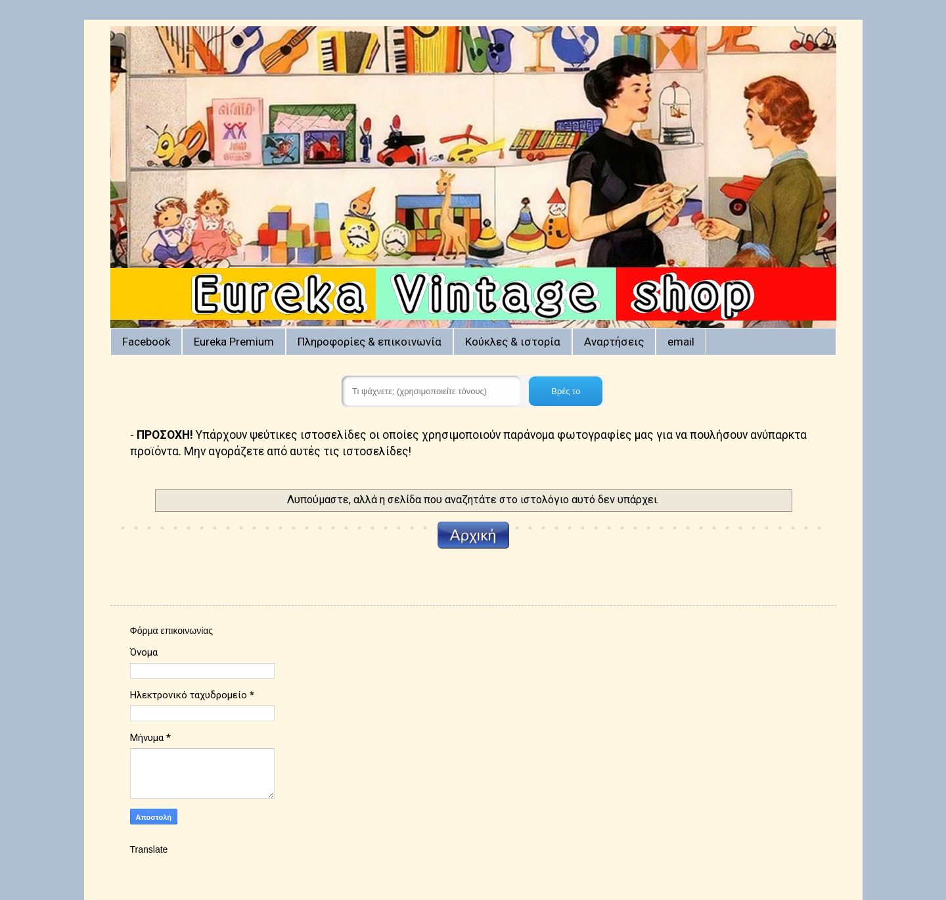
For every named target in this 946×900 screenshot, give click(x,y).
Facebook (146, 341)
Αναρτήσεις (614, 341)
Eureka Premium (234, 341)
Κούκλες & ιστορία (512, 341)
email (680, 341)
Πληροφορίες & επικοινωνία (369, 341)
